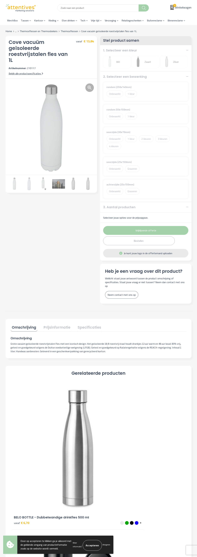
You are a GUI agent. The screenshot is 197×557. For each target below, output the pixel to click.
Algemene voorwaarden (161, 474)
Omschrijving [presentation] (23, 326)
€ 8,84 (65, 436)
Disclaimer (153, 489)
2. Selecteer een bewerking (125, 77)
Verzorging (110, 20)
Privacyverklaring (157, 484)
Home (9, 31)
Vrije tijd (95, 20)
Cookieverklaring (157, 479)
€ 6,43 (153, 436)
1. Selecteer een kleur (120, 50)
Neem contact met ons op (122, 294)
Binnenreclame (175, 20)
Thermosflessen (69, 31)
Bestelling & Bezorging (114, 479)
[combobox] (98, 7)
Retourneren (109, 489)
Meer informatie (77, 545)
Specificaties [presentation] (83, 326)
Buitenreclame (154, 20)
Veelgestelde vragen (67, 484)
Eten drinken (68, 20)
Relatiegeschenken (131, 20)
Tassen (25, 20)
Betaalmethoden (111, 484)
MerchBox (12, 20)
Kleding (52, 20)
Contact (106, 474)
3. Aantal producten (119, 207)
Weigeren (106, 545)
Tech (82, 20)
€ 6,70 (21, 441)
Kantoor (38, 20)
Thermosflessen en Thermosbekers (38, 31)
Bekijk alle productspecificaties (26, 73)
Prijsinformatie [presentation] (53, 326)
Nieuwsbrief (62, 479)
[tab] (23, 327)
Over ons (61, 474)
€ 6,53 (109, 441)
